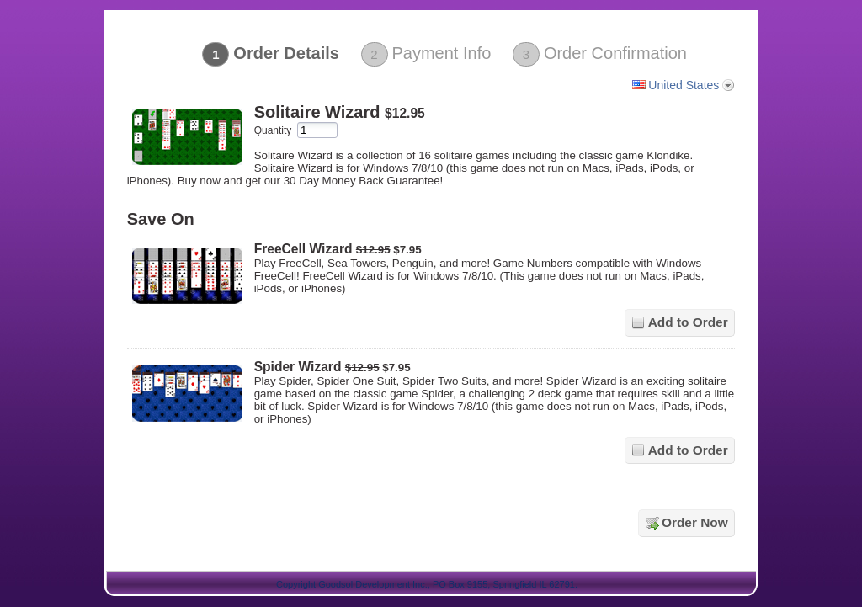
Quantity (273, 130)
